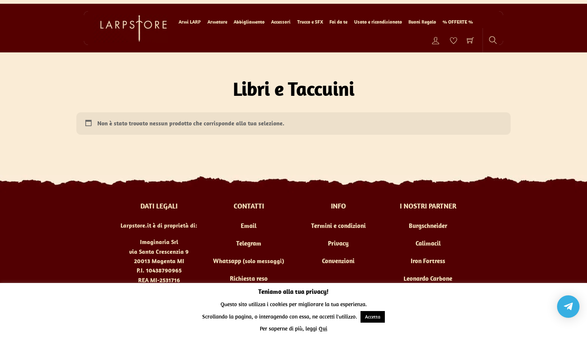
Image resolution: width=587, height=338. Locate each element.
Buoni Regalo (422, 22)
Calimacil (428, 243)
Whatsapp (227, 261)
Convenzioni (338, 261)
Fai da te (338, 22)
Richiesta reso (249, 278)
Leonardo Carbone (428, 278)
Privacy (338, 243)
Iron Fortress (428, 261)
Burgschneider (428, 226)
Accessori (281, 22)
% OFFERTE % (457, 22)
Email (248, 226)
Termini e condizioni (338, 226)
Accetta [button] (372, 317)
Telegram (248, 243)
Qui (323, 328)
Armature (217, 22)
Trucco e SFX (310, 22)
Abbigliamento (249, 22)
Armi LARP (190, 22)
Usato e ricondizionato (378, 22)
